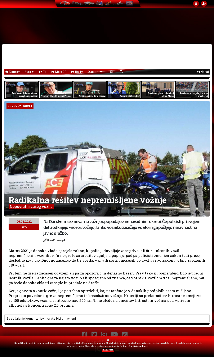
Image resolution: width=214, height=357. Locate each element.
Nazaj (203, 72)
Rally (77, 72)
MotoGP (59, 72)
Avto (29, 72)
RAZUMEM (108, 349)
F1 (42, 72)
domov (12, 106)
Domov (12, 72)
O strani (95, 72)
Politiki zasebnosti (139, 346)
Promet (27, 106)
